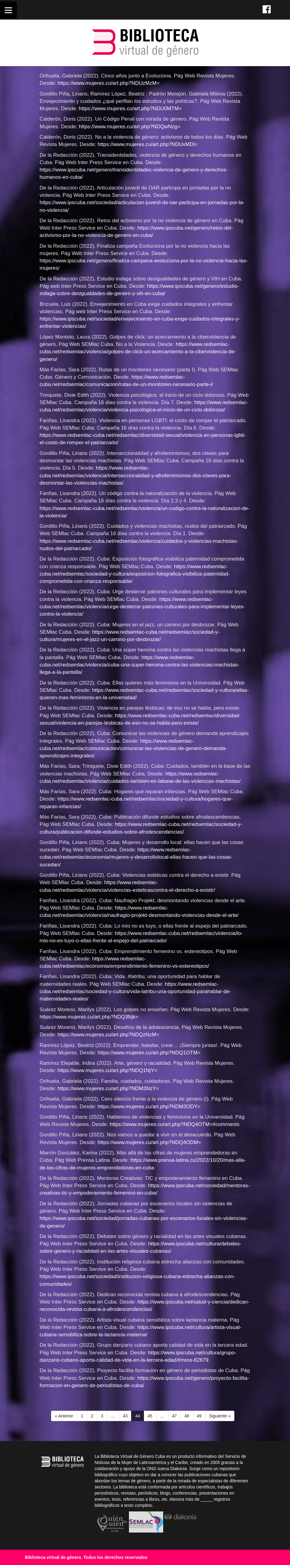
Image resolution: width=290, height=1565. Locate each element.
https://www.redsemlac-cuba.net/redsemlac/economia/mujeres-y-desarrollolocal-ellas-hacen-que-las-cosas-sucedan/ (136, 857)
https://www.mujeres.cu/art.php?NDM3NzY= (108, 1088)
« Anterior (64, 1415)
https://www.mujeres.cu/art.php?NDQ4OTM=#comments (175, 1124)
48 (188, 1415)
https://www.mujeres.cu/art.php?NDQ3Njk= (89, 1017)
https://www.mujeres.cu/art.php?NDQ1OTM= (148, 1053)
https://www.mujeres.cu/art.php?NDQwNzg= (129, 126)
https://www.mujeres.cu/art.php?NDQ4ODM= (149, 1142)
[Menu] (8, 10)
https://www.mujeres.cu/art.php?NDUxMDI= (147, 144)
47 (176, 1415)
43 (127, 1415)
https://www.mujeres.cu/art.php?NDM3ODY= (148, 1106)
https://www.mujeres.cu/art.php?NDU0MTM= (130, 108)
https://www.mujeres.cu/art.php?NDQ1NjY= (107, 1070)
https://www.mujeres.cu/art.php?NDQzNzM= (108, 1035)
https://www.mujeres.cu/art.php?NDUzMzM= (108, 83)
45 (151, 1415)
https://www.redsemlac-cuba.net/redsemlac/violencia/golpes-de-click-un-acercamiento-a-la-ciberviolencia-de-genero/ (138, 351)
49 (201, 1415)
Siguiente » (219, 1415)
